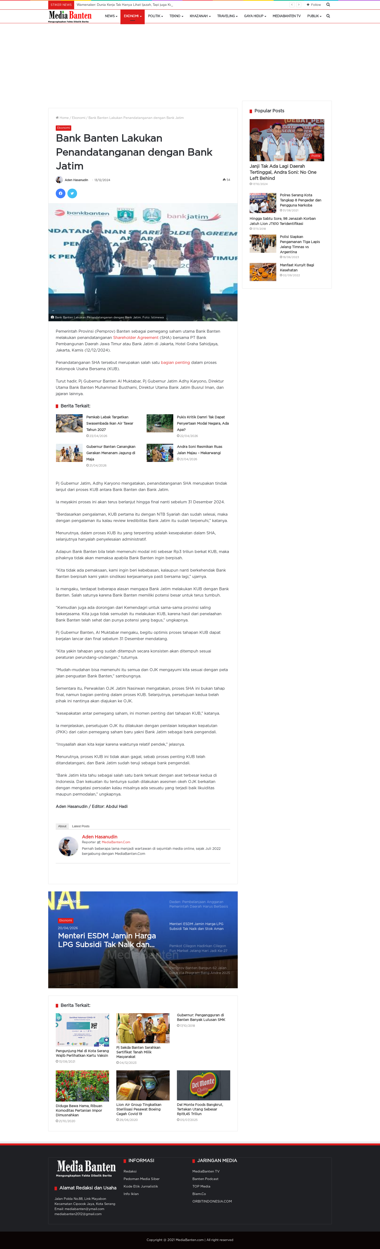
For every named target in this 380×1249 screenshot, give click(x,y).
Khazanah (199, 16)
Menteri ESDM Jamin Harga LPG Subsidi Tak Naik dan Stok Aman (107, 941)
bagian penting (175, 363)
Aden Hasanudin (76, 180)
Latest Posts (81, 826)
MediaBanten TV (287, 16)
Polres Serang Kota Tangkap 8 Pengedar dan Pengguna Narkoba (300, 200)
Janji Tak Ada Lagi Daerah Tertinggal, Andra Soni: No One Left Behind (283, 173)
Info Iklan (131, 1194)
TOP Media (201, 1186)
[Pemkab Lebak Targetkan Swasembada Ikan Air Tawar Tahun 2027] (69, 423)
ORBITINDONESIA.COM (212, 1201)
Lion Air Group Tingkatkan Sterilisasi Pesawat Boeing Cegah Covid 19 (138, 1109)
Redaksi (130, 1171)
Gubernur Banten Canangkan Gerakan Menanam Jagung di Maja (110, 453)
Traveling (226, 16)
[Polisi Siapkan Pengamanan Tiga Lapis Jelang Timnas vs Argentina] (263, 244)
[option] (143, 939)
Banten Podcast (205, 1179)
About (62, 826)
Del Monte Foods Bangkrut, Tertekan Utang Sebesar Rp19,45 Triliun (200, 1109)
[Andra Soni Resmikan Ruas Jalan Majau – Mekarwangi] (160, 453)
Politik (154, 16)
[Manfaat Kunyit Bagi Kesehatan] (263, 272)
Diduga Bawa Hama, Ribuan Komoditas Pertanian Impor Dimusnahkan (79, 1111)
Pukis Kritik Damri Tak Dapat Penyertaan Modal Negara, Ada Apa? (203, 423)
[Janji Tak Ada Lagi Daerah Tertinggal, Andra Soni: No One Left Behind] (287, 140)
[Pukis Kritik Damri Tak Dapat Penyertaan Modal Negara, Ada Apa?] (160, 423)
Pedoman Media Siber (142, 1179)
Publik (312, 16)
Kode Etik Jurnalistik (141, 1186)
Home (62, 118)
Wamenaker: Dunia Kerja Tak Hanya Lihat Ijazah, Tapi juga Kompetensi (131, 5)
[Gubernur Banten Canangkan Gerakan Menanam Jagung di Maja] (69, 453)
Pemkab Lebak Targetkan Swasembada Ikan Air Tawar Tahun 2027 (109, 423)
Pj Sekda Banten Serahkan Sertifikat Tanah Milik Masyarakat (138, 1052)
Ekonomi (131, 16)
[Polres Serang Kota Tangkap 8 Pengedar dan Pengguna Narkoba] (263, 203)
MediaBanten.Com (116, 842)
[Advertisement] (190, 64)
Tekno (174, 16)
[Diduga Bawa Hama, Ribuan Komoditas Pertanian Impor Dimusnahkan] (82, 1086)
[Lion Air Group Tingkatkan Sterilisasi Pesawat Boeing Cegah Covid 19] (143, 1085)
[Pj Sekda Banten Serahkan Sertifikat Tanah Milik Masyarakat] (143, 1028)
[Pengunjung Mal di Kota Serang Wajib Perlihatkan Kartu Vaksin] (82, 1029)
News (109, 16)
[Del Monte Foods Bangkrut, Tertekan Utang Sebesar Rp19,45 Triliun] (203, 1085)
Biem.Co (199, 1194)
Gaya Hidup (253, 16)
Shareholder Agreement (135, 338)
